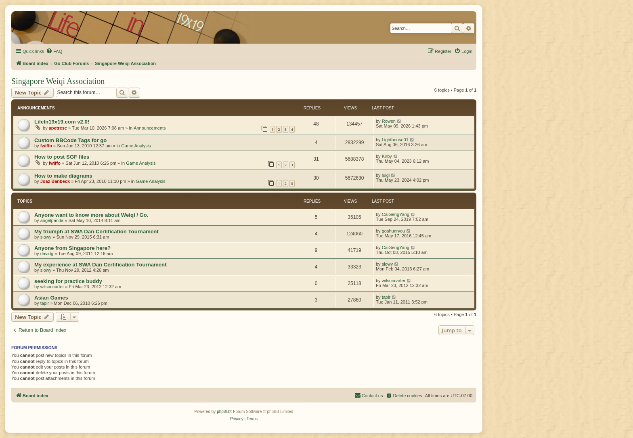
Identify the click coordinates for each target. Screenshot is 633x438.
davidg (46, 253)
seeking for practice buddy (68, 281)
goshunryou (393, 230)
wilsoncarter (52, 286)
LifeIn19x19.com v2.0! (61, 122)
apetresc (58, 128)
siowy (46, 237)
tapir (44, 303)
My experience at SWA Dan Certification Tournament (100, 265)
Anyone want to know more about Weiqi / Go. (91, 215)
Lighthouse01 (395, 139)
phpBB (223, 411)
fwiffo (46, 145)
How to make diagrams (63, 176)
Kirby (387, 156)
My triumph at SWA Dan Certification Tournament (96, 231)
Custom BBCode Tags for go (70, 140)
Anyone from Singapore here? (72, 248)
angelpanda (52, 220)
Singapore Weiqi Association (58, 81)
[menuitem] (54, 51)
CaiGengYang (395, 214)
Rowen (389, 121)
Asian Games (51, 298)
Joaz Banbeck (55, 181)
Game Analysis (136, 145)
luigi (386, 175)
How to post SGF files (61, 157)
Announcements (150, 128)
